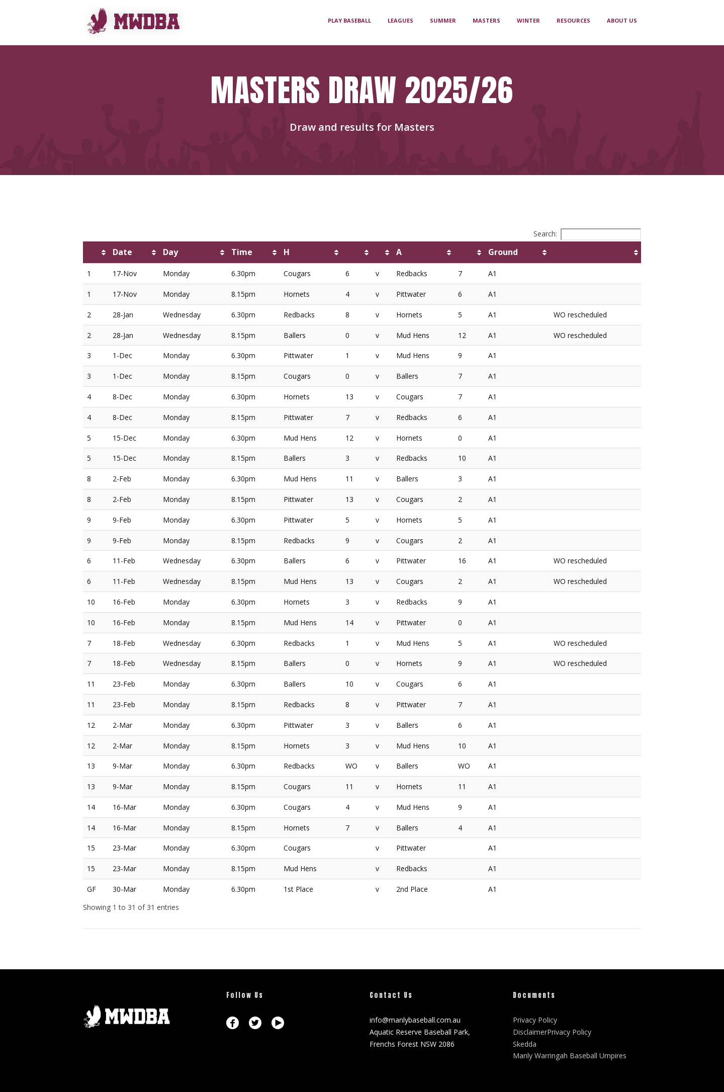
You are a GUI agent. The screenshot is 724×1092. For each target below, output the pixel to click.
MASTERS (486, 20)
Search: (587, 233)
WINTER (528, 20)
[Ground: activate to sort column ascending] (517, 252)
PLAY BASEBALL (349, 20)
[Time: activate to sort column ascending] (253, 252)
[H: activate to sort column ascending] (310, 252)
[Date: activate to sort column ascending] (134, 252)
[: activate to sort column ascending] (96, 252)
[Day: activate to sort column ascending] (193, 252)
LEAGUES (400, 20)
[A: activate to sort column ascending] (423, 252)
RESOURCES (573, 20)
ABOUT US (622, 20)
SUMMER (443, 20)
